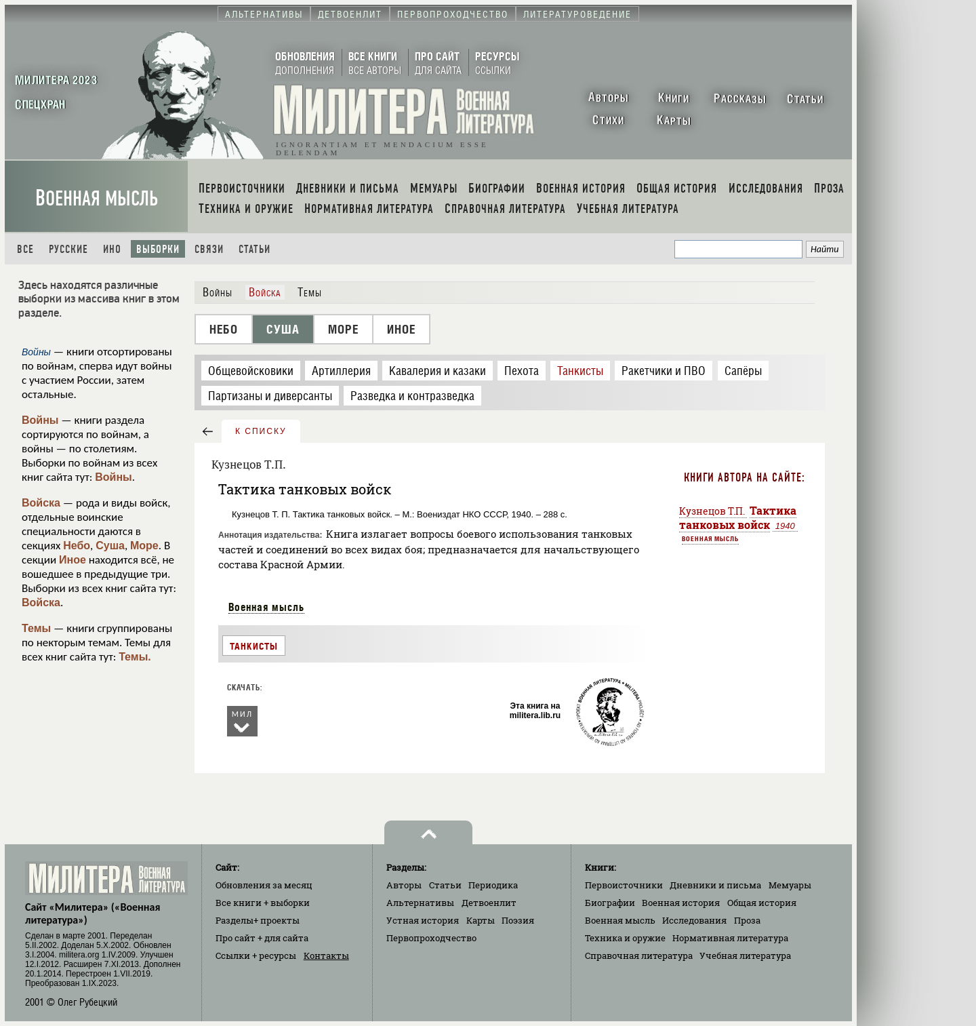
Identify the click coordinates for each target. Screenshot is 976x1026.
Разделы (258, 920)
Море (144, 545)
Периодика (493, 885)
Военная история (681, 902)
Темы (36, 628)
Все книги (263, 902)
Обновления (264, 885)
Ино (112, 249)
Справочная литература (639, 955)
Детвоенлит (489, 902)
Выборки (158, 249)
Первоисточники (624, 885)
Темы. (135, 657)
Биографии (610, 902)
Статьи (254, 249)
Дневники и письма (715, 885)
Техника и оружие (625, 938)
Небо (76, 545)
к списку (261, 431)
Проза (747, 920)
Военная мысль (96, 198)
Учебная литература (745, 955)
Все (25, 249)
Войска (41, 503)
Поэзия (518, 920)
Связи (209, 249)
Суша (110, 545)
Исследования (694, 920)
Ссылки (256, 955)
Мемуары (790, 885)
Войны (40, 420)
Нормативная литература (730, 938)
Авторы (404, 885)
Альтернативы (420, 902)
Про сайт (262, 938)
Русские (68, 249)
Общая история (761, 902)
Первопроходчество (431, 938)
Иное (72, 560)
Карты (480, 920)
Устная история (422, 920)
